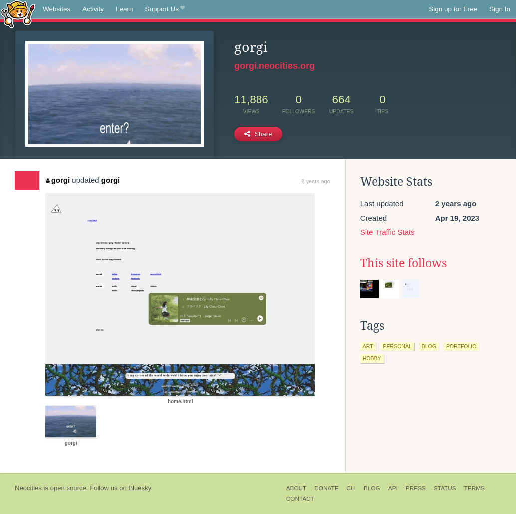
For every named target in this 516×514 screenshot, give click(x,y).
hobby (372, 358)
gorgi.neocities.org (274, 66)
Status (445, 488)
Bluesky (139, 488)
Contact (300, 498)
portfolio (461, 346)
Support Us (165, 9)
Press (416, 488)
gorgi (58, 180)
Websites (56, 9)
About (296, 488)
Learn (124, 9)
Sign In (499, 9)
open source (68, 488)
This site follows (403, 263)
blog (429, 346)
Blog (372, 488)
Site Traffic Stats (387, 232)
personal (397, 346)
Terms (474, 488)
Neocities (28, 488)
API (393, 488)
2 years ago (315, 181)
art (368, 346)
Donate (326, 488)
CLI (351, 488)
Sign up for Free (453, 9)
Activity (93, 9)
